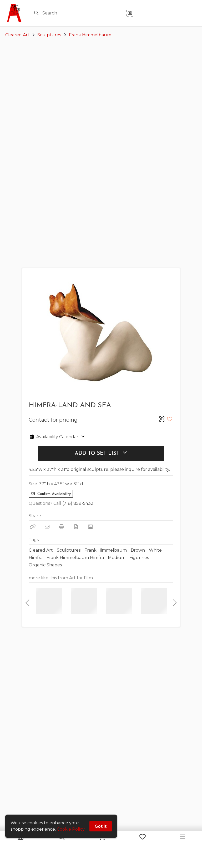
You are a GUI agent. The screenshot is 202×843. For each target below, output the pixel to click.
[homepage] (15, 13)
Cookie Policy (71, 829)
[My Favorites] (142, 837)
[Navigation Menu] (182, 837)
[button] (129, 13)
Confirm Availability (51, 494)
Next (173, 601)
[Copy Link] (33, 527)
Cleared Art (17, 34)
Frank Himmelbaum (90, 34)
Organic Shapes (45, 564)
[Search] (36, 13)
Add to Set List (101, 453)
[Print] (61, 527)
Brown (138, 550)
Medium (116, 557)
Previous (27, 601)
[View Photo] (90, 527)
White (155, 550)
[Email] (47, 527)
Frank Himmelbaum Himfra (75, 557)
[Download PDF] (76, 527)
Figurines (139, 557)
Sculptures (49, 34)
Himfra (36, 557)
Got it (101, 826)
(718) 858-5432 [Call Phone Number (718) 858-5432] (77, 503)
